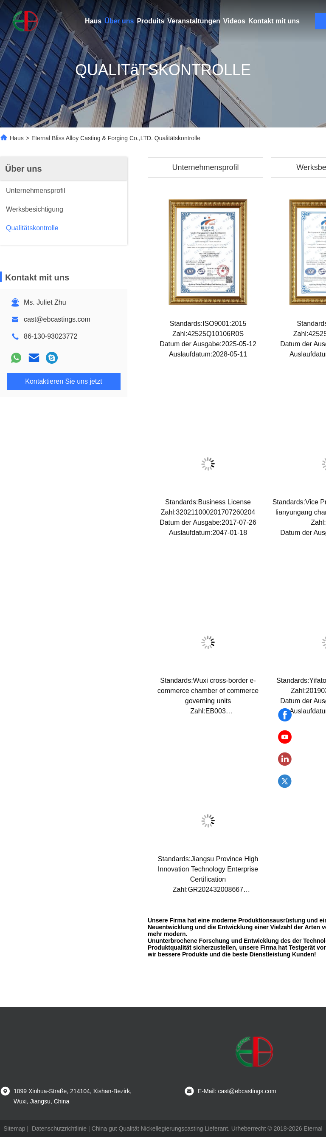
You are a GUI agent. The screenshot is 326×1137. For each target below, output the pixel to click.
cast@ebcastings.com (57, 319)
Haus (93, 21)
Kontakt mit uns (274, 21)
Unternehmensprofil (205, 167)
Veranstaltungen (193, 21)
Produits (150, 21)
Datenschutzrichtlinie (59, 1128)
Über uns (119, 21)
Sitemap (14, 1128)
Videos (234, 21)
